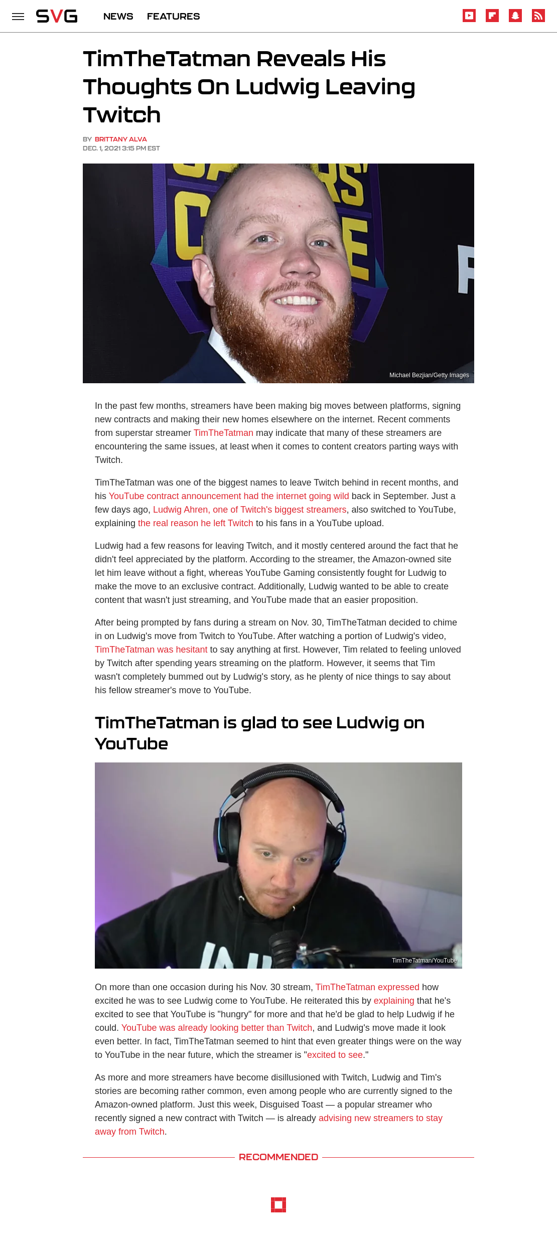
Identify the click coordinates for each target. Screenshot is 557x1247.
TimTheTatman (223, 433)
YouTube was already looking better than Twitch (217, 1028)
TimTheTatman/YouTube (424, 961)
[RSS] (538, 20)
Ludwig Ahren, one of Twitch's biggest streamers (249, 510)
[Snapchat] (515, 20)
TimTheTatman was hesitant (151, 650)
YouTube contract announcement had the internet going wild (229, 496)
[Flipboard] (492, 20)
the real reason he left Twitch (195, 523)
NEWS (118, 16)
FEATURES (173, 16)
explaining (394, 1001)
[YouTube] (469, 20)
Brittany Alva (121, 139)
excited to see (335, 1055)
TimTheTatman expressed (368, 987)
